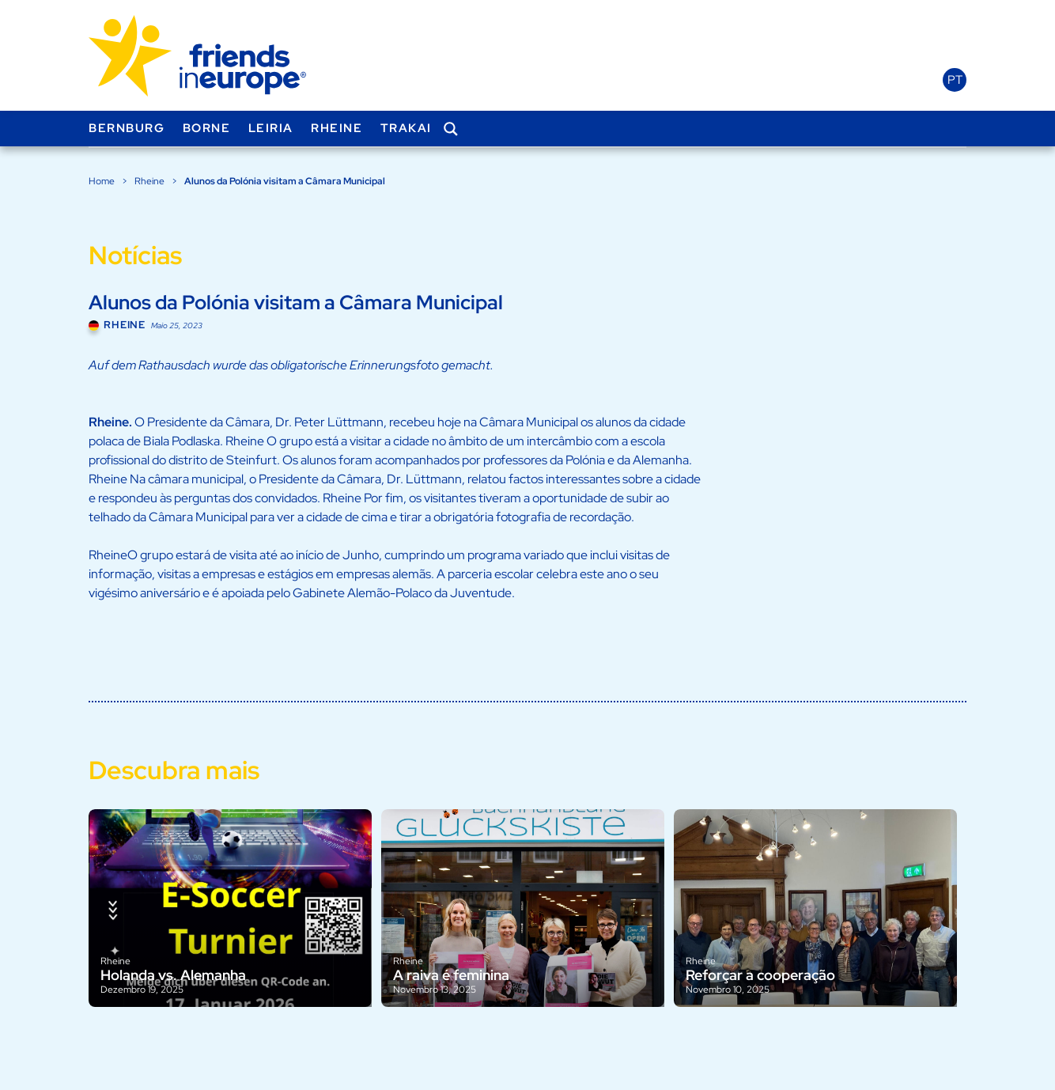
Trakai (406, 128)
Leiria (270, 128)
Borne (207, 128)
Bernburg (126, 128)
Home (102, 181)
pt (954, 80)
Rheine (336, 128)
